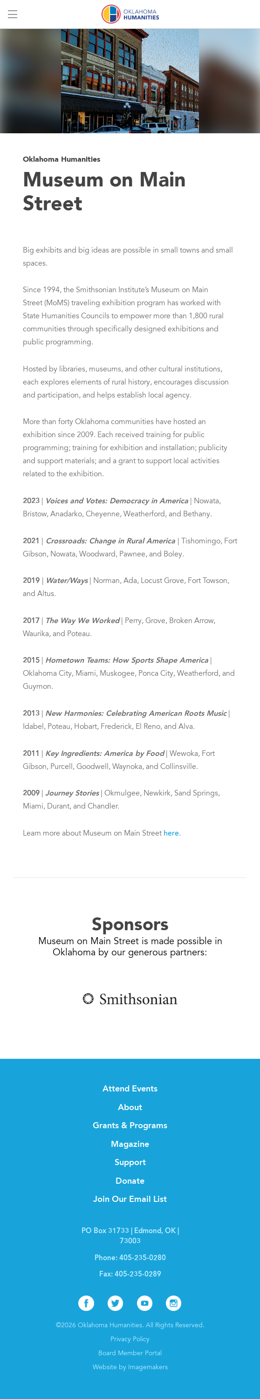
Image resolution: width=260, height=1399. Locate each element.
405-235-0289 (138, 1274)
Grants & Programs (130, 1126)
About (130, 1108)
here (171, 833)
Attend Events (130, 1089)
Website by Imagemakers (130, 1368)
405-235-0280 (142, 1258)
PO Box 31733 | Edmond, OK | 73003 (130, 1236)
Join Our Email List (130, 1199)
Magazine (130, 1144)
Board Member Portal (130, 1354)
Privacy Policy (130, 1340)
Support (130, 1163)
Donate (130, 1181)
